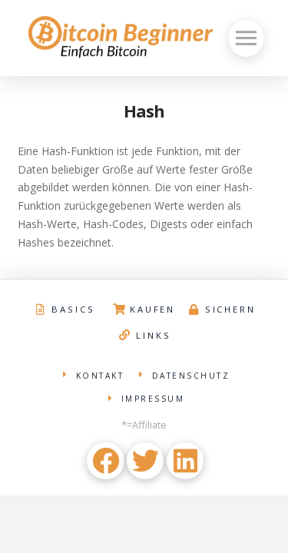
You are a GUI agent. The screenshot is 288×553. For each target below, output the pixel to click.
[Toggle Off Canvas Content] (246, 38)
